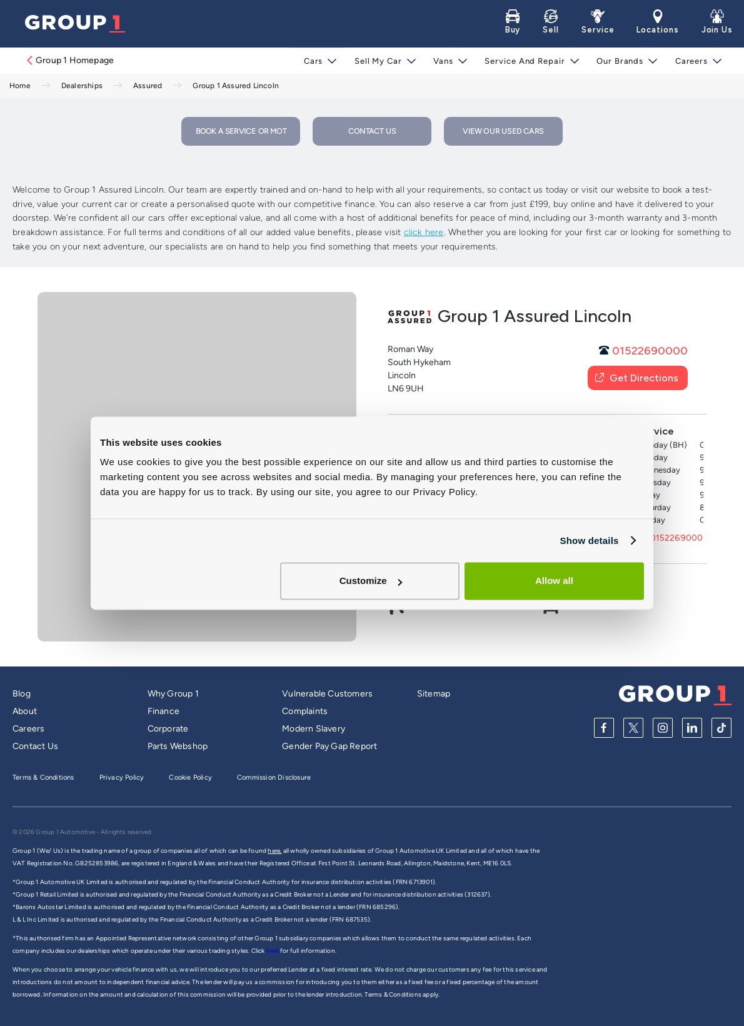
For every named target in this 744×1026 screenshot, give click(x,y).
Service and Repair (526, 61)
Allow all (554, 580)
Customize (370, 580)
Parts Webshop (178, 746)
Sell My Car (381, 61)
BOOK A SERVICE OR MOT (241, 131)
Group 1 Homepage (69, 60)
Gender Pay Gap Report (329, 746)
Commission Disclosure (274, 777)
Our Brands (620, 61)
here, (274, 851)
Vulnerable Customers (327, 693)
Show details (589, 540)
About (25, 711)
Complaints (305, 711)
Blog (22, 693)
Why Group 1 (173, 693)
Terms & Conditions (43, 777)
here (273, 951)
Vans (446, 61)
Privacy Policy (121, 777)
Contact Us (35, 746)
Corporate (168, 728)
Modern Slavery (313, 728)
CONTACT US (372, 131)
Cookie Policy (190, 777)
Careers (691, 61)
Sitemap (433, 693)
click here (424, 232)
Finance (163, 711)
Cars (317, 61)
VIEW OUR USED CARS (503, 131)
